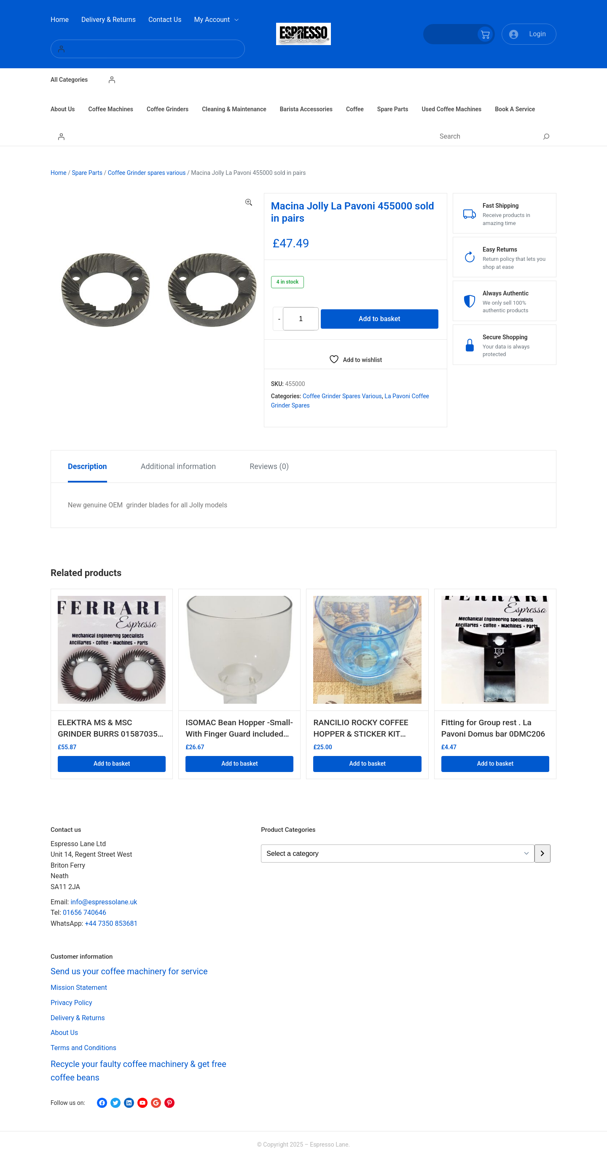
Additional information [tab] (178, 466)
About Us (64, 1033)
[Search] (546, 136)
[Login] (148, 49)
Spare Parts (87, 172)
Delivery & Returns (78, 1018)
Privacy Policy (71, 1003)
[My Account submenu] (236, 19)
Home (59, 172)
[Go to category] (542, 853)
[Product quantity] (301, 318)
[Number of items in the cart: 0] (459, 34)
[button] (248, 202)
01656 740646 (84, 913)
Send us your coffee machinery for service (129, 971)
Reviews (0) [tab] (269, 466)
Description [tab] (87, 466)
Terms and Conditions (83, 1048)
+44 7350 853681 (111, 923)
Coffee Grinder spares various (147, 172)
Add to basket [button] (112, 763)
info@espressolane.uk (103, 902)
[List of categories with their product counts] (397, 853)
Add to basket (379, 319)
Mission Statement (79, 988)
